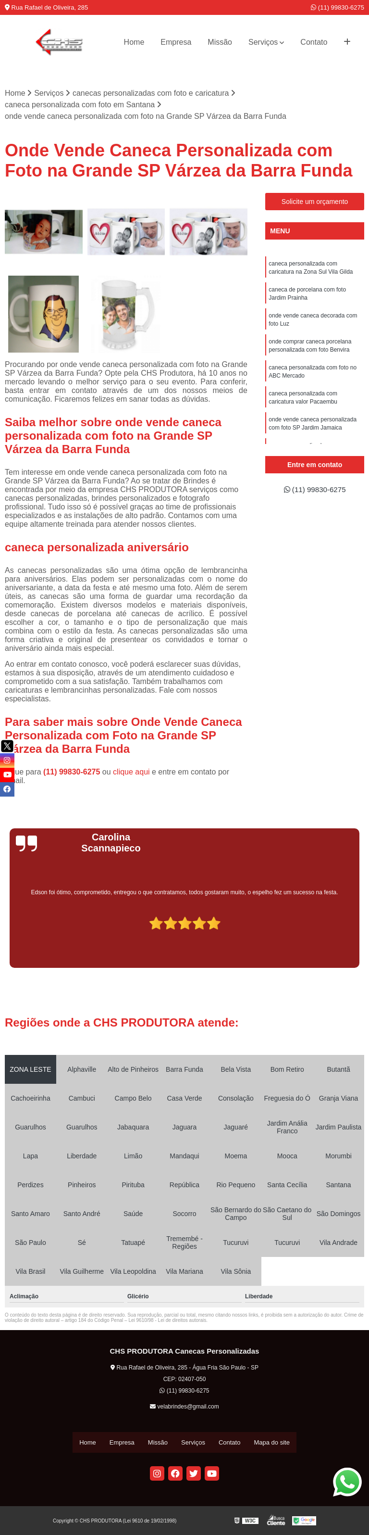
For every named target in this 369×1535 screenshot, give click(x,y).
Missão (220, 42)
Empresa (175, 42)
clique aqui (131, 772)
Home (134, 42)
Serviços (263, 42)
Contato (313, 42)
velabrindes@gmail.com (184, 1407)
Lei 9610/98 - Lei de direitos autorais (167, 1320)
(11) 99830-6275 (337, 7)
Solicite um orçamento (315, 202)
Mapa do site (271, 1442)
